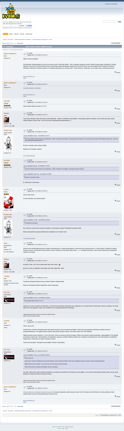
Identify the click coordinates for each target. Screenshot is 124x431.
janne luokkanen (10, 53)
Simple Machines (69, 426)
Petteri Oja (8, 130)
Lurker (6, 189)
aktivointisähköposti (11, 23)
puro (5, 243)
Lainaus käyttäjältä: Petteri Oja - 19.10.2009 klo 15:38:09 (37, 174)
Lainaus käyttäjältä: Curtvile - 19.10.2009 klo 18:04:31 (37, 219)
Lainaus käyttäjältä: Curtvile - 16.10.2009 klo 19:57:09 (37, 297)
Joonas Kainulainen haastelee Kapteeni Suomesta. (38, 392)
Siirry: (96, 415)
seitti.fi (24, 78)
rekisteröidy (28, 22)
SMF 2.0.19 (55, 426)
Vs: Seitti (29, 53)
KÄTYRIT (44, 106)
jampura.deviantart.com (29, 76)
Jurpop (6, 321)
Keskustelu (114, 4)
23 (15, 43)
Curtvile (7, 101)
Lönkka (6, 276)
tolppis (6, 113)
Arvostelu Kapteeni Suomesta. (32, 88)
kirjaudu (21, 22)
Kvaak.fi (107, 4)
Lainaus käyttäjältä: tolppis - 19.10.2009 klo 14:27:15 (37, 135)
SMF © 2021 (62, 426)
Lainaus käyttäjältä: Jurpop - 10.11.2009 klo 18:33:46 (37, 355)
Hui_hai (6, 292)
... (14, 43)
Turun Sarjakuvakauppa (29, 155)
